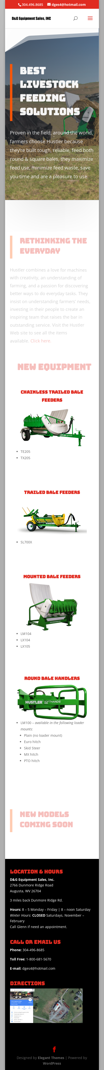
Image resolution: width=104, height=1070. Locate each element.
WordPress (52, 1063)
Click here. (40, 340)
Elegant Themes (51, 1057)
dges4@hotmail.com (32, 968)
